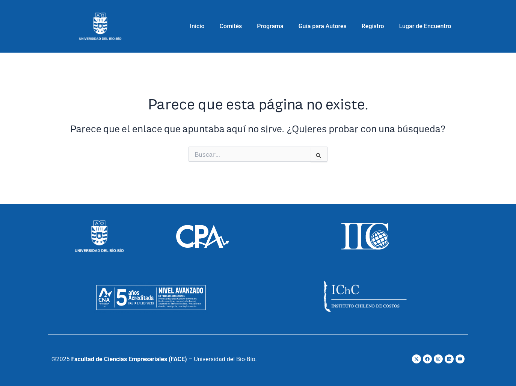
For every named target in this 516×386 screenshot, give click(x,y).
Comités (231, 26)
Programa (270, 26)
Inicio (197, 26)
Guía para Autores (323, 26)
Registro (373, 26)
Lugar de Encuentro (425, 26)
